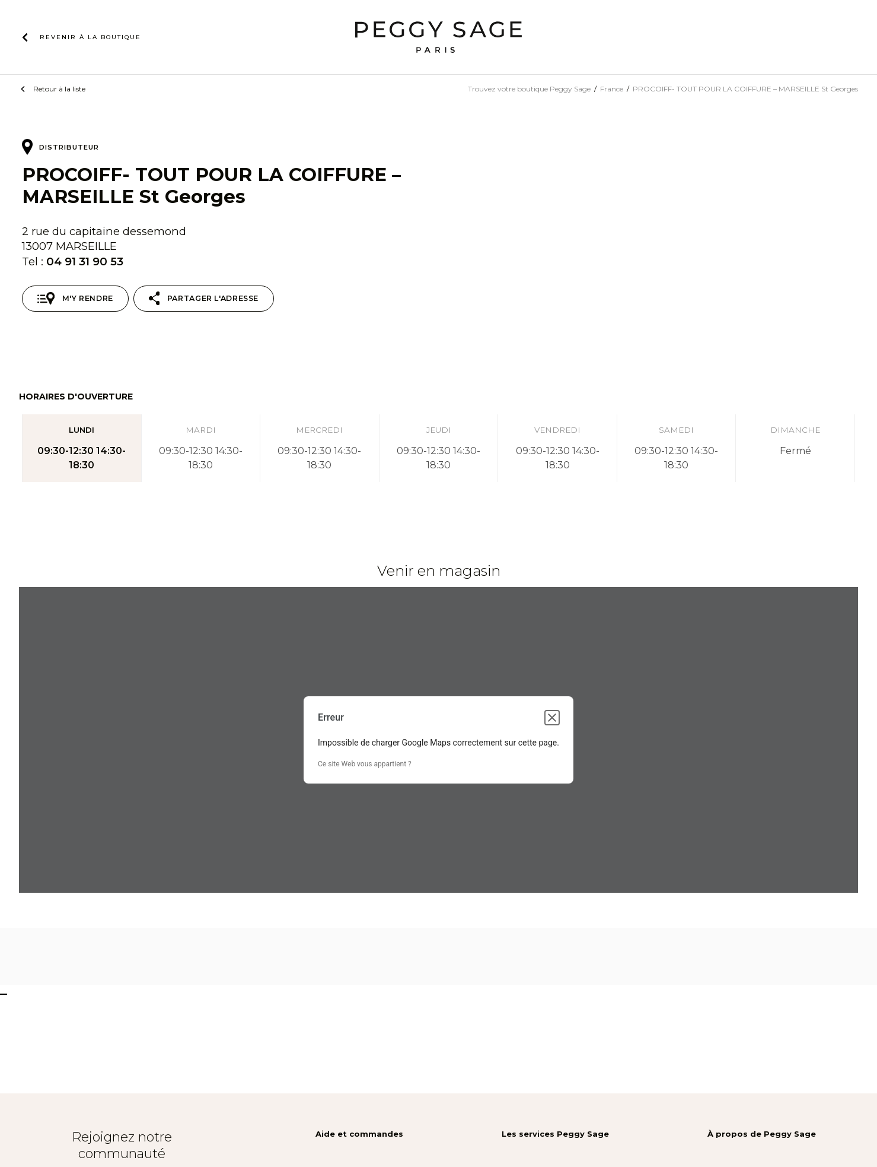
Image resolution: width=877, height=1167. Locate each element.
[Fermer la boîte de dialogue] (552, 718)
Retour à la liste (59, 88)
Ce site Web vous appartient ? (365, 764)
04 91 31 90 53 (84, 261)
